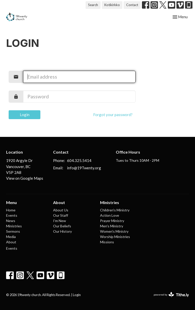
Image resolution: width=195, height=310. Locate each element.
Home (10, 210)
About (11, 242)
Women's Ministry (114, 231)
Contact (132, 5)
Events (11, 215)
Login (24, 114)
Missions (107, 242)
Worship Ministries (115, 236)
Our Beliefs (62, 226)
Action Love (109, 215)
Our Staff (60, 215)
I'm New (59, 220)
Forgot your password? (113, 114)
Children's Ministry (114, 210)
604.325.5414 (79, 160)
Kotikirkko (112, 5)
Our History (62, 231)
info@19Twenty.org (84, 168)
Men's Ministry (111, 226)
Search (93, 5)
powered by (171, 294)
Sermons (13, 231)
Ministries (14, 226)
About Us (60, 210)
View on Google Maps (24, 178)
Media (11, 236)
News (10, 220)
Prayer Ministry (112, 220)
